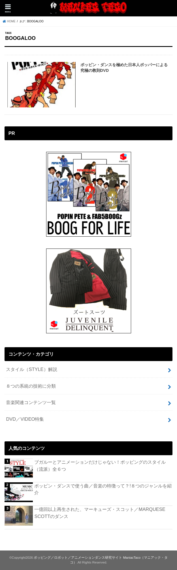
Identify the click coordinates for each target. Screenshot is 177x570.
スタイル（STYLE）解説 (31, 369)
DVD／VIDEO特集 (25, 419)
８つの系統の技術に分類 (31, 385)
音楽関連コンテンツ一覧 (31, 402)
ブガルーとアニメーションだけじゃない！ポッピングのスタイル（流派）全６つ (100, 465)
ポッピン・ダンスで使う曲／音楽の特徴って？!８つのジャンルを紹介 (103, 489)
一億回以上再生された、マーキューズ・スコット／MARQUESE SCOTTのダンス (99, 513)
